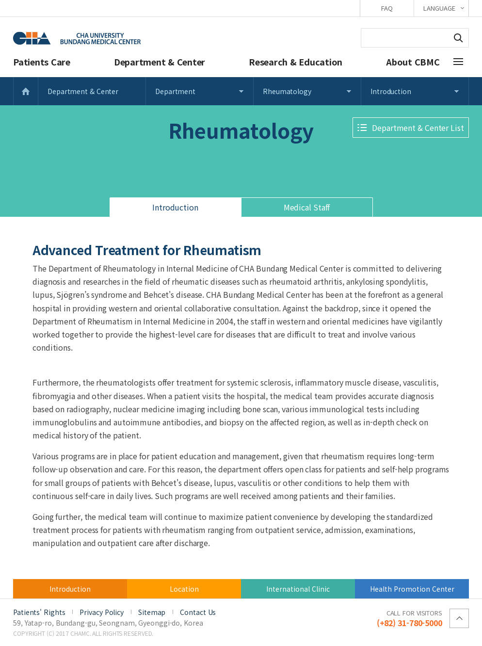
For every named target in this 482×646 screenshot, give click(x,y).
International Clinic (298, 589)
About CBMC (413, 61)
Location (184, 589)
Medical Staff (307, 207)
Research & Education (295, 61)
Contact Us (198, 612)
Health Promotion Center (412, 589)
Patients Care (41, 61)
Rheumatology (287, 91)
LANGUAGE (439, 8)
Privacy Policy (102, 612)
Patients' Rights (39, 612)
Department (175, 91)
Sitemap (151, 612)
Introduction (390, 91)
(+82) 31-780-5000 (409, 618)
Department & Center (159, 61)
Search (458, 38)
